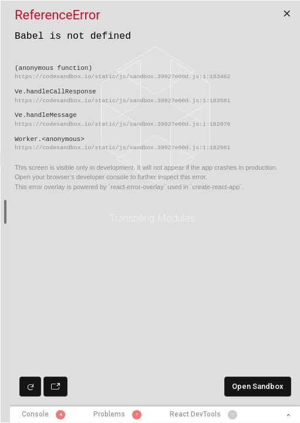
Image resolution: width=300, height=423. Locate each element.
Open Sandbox (258, 386)
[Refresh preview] (30, 387)
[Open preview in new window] (55, 387)
